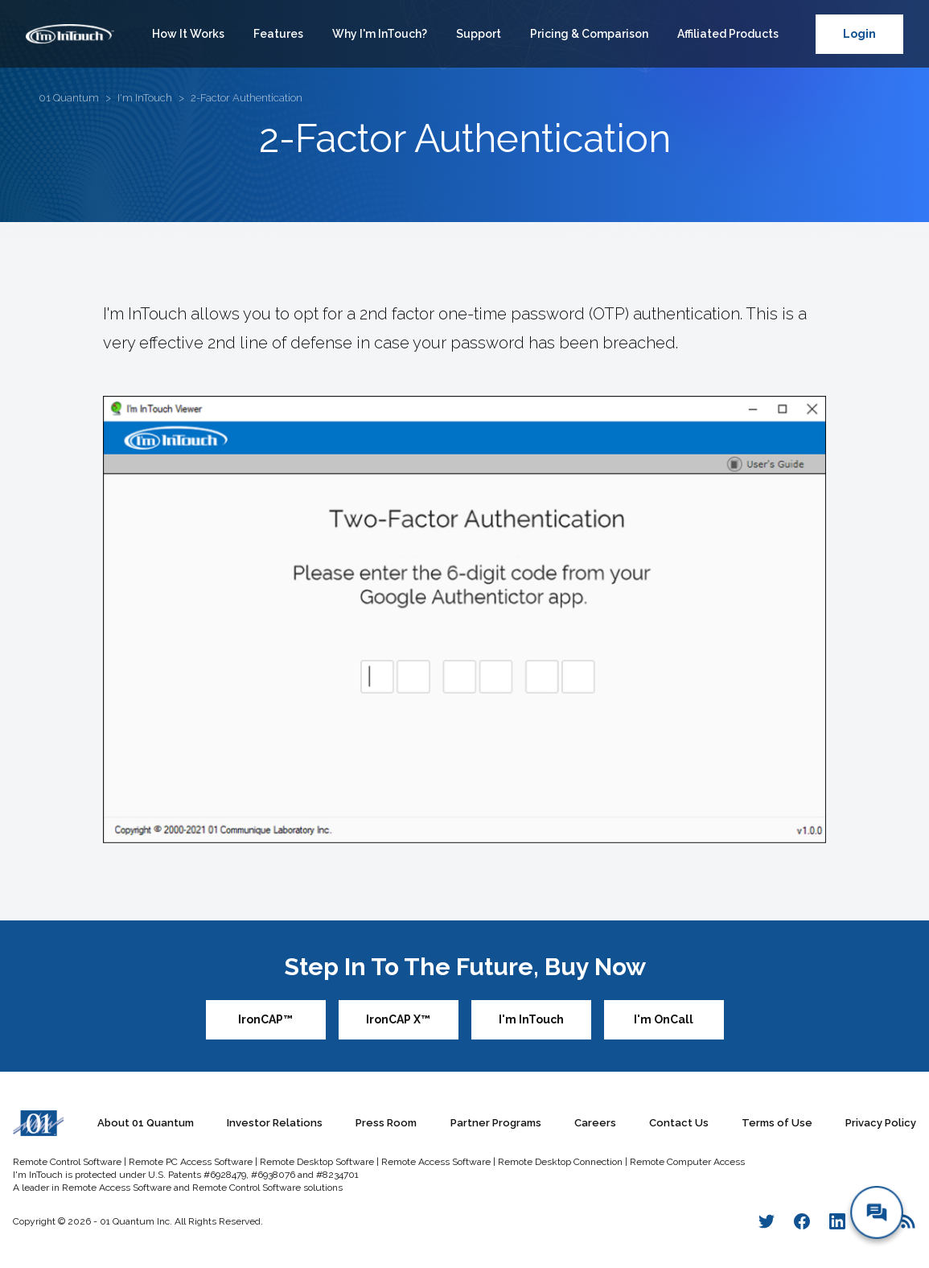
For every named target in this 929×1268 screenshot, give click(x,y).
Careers (595, 1123)
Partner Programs (495, 1123)
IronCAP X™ (398, 1019)
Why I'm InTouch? (379, 33)
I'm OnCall (663, 1019)
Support (478, 33)
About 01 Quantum (145, 1123)
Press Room (386, 1123)
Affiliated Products (728, 33)
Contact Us (679, 1123)
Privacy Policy (880, 1123)
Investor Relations (275, 1123)
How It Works (188, 33)
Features (278, 33)
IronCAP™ (265, 1019)
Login (859, 33)
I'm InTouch (144, 98)
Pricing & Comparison (589, 33)
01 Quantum (69, 98)
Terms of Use (777, 1123)
